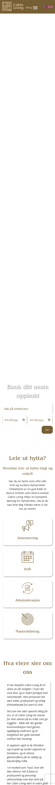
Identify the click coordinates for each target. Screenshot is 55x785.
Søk (47, 429)
